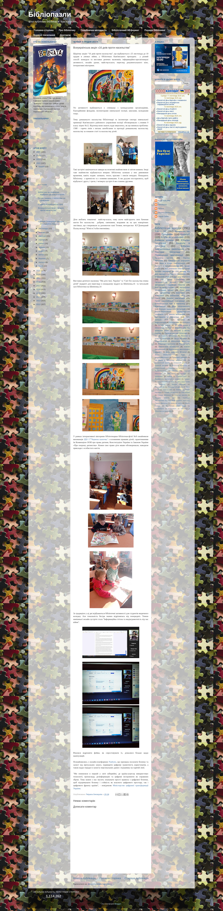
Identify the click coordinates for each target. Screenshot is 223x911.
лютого (42, 262)
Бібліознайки (174, 322)
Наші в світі (167, 390)
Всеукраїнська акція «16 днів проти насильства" (51, 209)
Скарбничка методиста (94, 30)
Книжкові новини (164, 240)
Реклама (175, 371)
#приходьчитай (161, 341)
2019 (38, 278)
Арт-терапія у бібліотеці (167, 317)
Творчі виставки (180, 339)
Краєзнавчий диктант (175, 387)
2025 (38, 152)
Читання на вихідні (165, 282)
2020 (38, 274)
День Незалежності (181, 306)
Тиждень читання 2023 (165, 398)
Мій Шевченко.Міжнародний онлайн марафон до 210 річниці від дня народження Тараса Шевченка (172, 271)
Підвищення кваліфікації (169, 255)
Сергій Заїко (163, 216)
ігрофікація (159, 376)
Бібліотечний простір (162, 363)
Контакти (65, 35)
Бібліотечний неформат (179, 261)
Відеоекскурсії (181, 376)
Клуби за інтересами (172, 237)
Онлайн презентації (171, 392)
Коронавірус (160, 306)
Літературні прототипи (166, 344)
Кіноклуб (185, 234)
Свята (157, 298)
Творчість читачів (164, 258)
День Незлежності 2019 (165, 382)
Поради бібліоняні (154, 30)
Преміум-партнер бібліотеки (176, 333)
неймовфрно (159, 408)
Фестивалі (159, 295)
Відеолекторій (160, 322)
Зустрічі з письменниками (167, 266)
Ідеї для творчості (182, 277)
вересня (42, 236)
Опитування (185, 392)
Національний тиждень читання (169, 368)
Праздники (167, 234)
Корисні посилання (44, 35)
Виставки (181, 320)
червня (42, 247)
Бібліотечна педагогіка (180, 341)
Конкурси (186, 322)
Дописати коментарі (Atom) (100, 884)
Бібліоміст (180, 293)
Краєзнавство (182, 231)
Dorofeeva (162, 205)
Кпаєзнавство (160, 387)
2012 (38, 304)
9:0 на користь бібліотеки (166, 336)
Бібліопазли (49, 14)
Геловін (187, 379)
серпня (42, 240)
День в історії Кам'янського (172, 263)
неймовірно (172, 408)
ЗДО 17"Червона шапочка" (96, 439)
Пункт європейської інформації (170, 301)
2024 (38, 156)
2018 (38, 282)
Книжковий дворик (180, 363)
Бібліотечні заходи (168, 228)
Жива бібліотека (163, 355)
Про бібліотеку (67, 30)
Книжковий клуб (162, 277)
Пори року (185, 290)
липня (41, 243)
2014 (38, 297)
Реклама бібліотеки (167, 252)
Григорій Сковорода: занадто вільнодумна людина (51, 222)
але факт (171, 373)
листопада (43, 228)
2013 (38, 301)
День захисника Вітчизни (176, 352)
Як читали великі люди (176, 406)
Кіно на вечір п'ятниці (165, 287)
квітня (41, 255)
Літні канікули (184, 344)
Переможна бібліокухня (169, 347)
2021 (38, 271)
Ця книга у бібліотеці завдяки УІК (170, 360)
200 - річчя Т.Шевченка (172, 279)
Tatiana (161, 209)
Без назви (42, 185)
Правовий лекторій (179, 358)
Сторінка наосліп (181, 395)
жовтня (42, 232)
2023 (38, 159)
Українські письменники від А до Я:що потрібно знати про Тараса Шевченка (172, 400)
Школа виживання (177, 314)
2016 (38, 289)
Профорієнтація (160, 371)
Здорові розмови (178, 384)
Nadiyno (112, 762)
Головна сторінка (43, 30)
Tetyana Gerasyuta (166, 212)
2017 (38, 286)
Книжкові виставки (161, 365)
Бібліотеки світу (177, 295)
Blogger (117, 904)
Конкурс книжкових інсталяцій (172, 309)
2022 (38, 163)
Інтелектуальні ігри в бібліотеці (170, 304)
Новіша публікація (84, 878)
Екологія (162, 384)
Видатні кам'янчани (176, 298)
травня (42, 251)
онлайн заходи (164, 325)
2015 (38, 293)
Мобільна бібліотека (179, 365)
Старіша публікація (136, 878)
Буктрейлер (165, 293)
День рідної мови (183, 382)
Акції (169, 328)
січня (41, 266)
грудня (42, 166)
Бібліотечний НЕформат (125, 30)
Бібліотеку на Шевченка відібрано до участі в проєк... (52, 193)
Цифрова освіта (176, 403)
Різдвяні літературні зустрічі (50, 204)
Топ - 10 (160, 231)
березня (42, 258)
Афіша (169, 376)
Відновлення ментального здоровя (168, 379)
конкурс (183, 373)
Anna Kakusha (164, 201)
